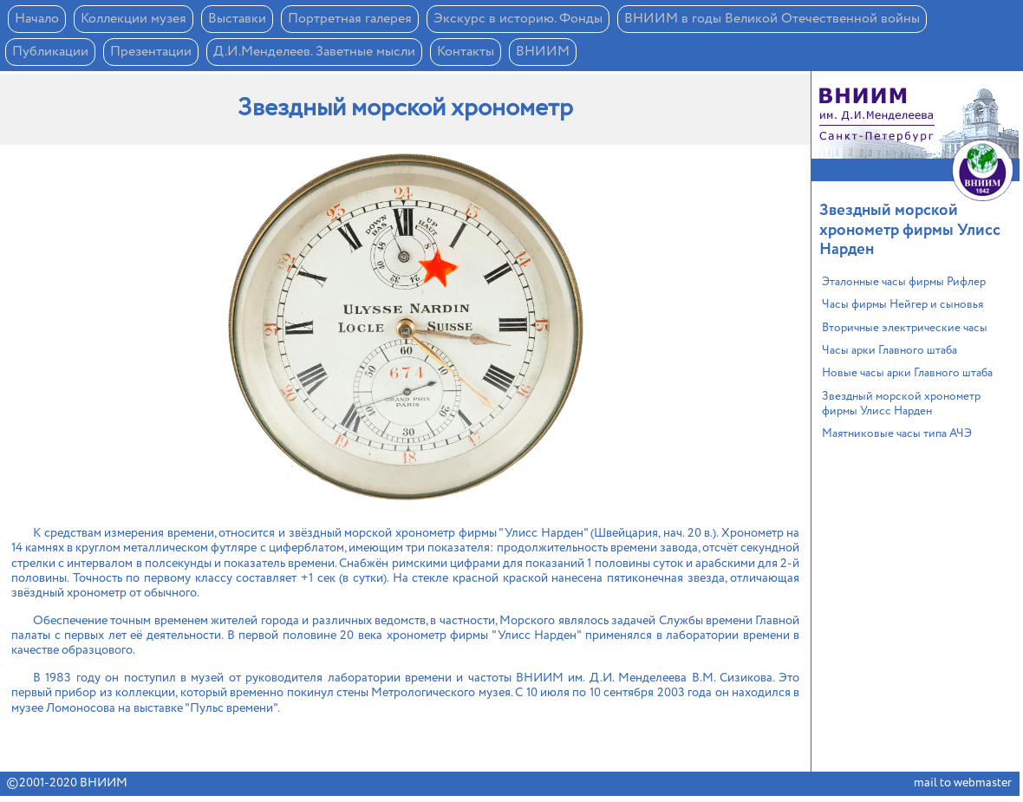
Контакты (465, 52)
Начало (37, 19)
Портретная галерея (350, 19)
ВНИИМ (543, 52)
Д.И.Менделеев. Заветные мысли (314, 52)
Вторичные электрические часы (904, 328)
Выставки (237, 19)
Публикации (50, 52)
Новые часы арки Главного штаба (907, 373)
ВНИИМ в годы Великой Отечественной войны (772, 19)
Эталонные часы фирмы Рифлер (904, 282)
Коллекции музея (133, 19)
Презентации (151, 52)
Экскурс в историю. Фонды (518, 19)
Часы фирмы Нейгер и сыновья (902, 304)
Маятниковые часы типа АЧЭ (897, 434)
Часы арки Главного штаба (889, 350)
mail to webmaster (963, 783)
